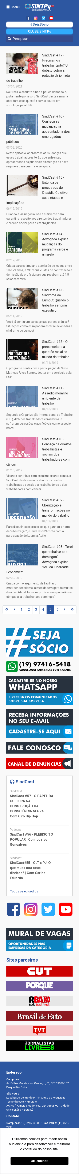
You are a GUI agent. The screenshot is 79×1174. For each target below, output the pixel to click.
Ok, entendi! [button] (39, 1161)
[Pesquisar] (39, 39)
